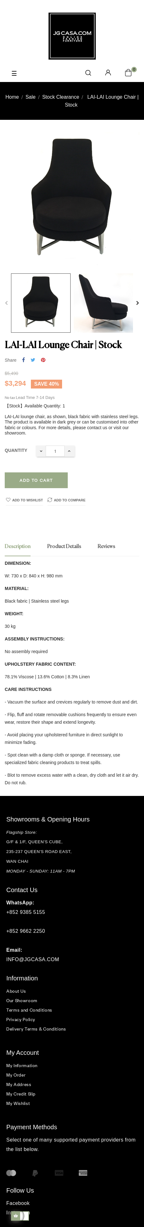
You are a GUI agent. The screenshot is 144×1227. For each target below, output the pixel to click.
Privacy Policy (20, 1019)
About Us (16, 991)
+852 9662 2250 (25, 931)
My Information (21, 1065)
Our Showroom (21, 1000)
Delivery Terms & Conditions (36, 1028)
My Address (19, 1084)
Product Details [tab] (64, 546)
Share (23, 360)
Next (138, 303)
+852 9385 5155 (25, 912)
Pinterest (43, 360)
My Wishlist (18, 1103)
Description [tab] (18, 546)
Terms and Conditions (29, 1010)
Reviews (106, 546)
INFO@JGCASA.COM (32, 959)
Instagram (18, 1212)
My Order (16, 1075)
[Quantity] (55, 451)
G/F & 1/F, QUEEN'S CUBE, (35, 841)
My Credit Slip (21, 1093)
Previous (6, 303)
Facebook (18, 1203)
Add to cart (36, 480)
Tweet (33, 360)
